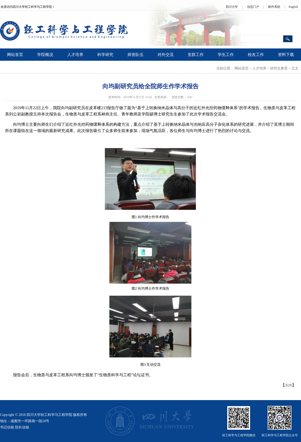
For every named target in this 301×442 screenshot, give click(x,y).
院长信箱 (22, 427)
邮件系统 (274, 7)
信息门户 (253, 7)
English (293, 7)
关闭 (288, 385)
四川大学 (232, 7)
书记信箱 (7, 427)
